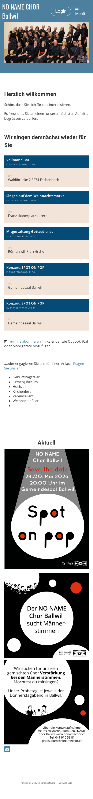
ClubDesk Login (65, 782)
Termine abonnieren (24, 341)
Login (61, 11)
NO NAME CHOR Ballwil (21, 11)
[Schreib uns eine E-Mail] (7, 749)
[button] (46, 171)
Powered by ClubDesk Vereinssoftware (38, 782)
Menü (80, 11)
